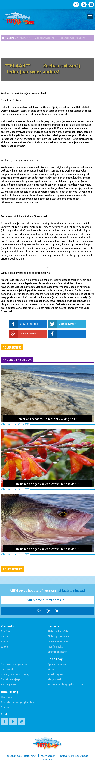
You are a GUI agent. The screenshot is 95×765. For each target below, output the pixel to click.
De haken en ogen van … (15, 664)
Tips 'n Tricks (55, 646)
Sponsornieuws (57, 664)
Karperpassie (9, 684)
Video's (52, 669)
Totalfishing (29, 755)
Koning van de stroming (15, 674)
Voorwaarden (47, 755)
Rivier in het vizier (59, 631)
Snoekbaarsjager (11, 679)
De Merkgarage (79, 755)
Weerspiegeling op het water (65, 684)
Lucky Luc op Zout (58, 641)
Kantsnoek (7, 669)
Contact (6, 707)
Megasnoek (55, 679)
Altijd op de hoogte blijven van (47, 591)
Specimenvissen (57, 652)
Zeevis (10, 37)
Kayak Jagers (55, 674)
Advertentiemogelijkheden (17, 702)
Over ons (6, 697)
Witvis (4, 646)
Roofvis (5, 631)
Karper (5, 636)
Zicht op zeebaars (58, 636)
